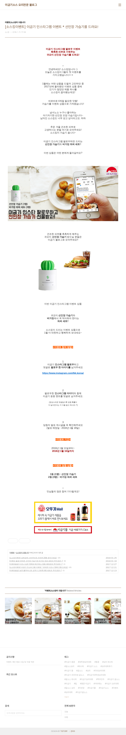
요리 (88, 670)
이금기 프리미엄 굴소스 (75, 675)
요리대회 (69, 692)
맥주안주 (100, 679)
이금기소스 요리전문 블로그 (21, 5)
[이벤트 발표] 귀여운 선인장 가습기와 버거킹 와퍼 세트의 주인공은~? (36, 561)
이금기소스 (104, 688)
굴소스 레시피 (71, 679)
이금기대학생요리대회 (97, 675)
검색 (58, 713)
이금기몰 (92, 688)
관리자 (73, 731)
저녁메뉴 (98, 683)
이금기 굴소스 (114, 679)
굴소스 (80, 670)
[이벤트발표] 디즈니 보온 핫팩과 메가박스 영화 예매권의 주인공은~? (36, 564)
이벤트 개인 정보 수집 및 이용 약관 (20, 662)
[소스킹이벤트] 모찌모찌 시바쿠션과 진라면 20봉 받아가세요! (33, 558)
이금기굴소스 (82, 692)
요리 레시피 (108, 662)
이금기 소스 (92, 666)
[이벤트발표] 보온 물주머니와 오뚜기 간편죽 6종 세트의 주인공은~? (35, 570)
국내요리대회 (100, 670)
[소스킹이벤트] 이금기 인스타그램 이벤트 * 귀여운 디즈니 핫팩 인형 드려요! (38, 567)
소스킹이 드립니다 (22, 553)
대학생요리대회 (85, 662)
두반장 (81, 688)
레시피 (81, 666)
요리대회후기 (107, 666)
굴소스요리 (70, 666)
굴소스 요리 (70, 688)
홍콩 (97, 662)
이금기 (68, 683)
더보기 (66, 697)
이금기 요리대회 (112, 683)
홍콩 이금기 (85, 683)
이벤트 (12, 553)
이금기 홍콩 (70, 662)
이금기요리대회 (87, 679)
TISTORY (63, 731)
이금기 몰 (69, 670)
